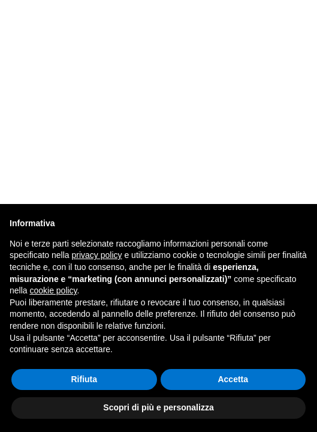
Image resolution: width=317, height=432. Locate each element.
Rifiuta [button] (84, 379)
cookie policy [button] (53, 290)
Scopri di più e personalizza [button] (158, 407)
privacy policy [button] (97, 255)
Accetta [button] (233, 379)
